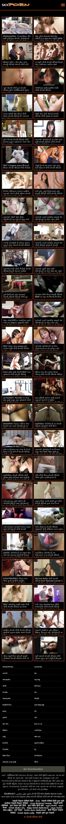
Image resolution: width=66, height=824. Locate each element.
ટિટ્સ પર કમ (38, 724)
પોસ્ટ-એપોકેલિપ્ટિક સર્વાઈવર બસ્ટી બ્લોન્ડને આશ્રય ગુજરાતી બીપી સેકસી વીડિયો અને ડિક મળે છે (17, 322)
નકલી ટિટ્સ (37, 730)
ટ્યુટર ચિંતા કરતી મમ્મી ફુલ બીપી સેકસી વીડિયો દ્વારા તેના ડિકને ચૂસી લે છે (48, 503)
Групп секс (25, 796)
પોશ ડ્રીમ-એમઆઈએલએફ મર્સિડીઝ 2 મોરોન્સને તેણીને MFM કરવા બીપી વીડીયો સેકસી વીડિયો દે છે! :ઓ (48, 39)
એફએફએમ (6, 698)
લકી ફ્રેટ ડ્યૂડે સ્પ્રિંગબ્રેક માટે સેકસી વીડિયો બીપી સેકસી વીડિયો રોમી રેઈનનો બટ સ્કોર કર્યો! (48, 193)
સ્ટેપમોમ (5, 692)
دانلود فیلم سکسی (23, 794)
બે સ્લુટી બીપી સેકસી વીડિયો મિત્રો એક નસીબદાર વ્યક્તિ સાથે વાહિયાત (49, 64)
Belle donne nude (53, 794)
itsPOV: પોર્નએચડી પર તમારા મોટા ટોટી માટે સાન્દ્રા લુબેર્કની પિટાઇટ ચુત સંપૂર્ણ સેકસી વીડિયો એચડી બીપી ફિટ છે (17, 556)
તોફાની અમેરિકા (39, 743)
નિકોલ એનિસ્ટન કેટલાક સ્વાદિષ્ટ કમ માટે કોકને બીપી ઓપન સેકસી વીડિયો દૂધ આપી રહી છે (16, 193)
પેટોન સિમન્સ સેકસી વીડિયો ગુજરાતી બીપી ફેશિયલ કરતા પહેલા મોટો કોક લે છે (49, 529)
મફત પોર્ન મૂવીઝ (40, 775)
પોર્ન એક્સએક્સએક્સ (33, 769)
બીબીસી (36, 698)
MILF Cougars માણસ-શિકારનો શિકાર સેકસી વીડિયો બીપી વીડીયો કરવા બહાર (16, 167)
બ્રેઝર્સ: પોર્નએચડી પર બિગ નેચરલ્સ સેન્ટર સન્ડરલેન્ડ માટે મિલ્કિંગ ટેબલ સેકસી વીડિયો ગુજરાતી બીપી (47, 349)
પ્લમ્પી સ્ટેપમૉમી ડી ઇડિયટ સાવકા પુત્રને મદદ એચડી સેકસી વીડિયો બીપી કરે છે (16, 245)
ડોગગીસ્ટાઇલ (38, 755)
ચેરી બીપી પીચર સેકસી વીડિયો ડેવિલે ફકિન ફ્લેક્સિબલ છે (47, 476)
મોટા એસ (5, 724)
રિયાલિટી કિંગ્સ (7, 705)
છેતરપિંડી (5, 743)
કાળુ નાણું (37, 679)
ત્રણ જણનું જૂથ (39, 705)
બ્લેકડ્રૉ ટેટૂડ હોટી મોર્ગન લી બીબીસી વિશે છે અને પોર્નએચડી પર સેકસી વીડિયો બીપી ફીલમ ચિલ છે (17, 504)
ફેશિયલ (5, 730)
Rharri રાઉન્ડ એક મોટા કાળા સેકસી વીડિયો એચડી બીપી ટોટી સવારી (16, 64)
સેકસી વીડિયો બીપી (39, 796)
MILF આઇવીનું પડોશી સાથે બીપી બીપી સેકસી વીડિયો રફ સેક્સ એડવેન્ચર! (16, 606)
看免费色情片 (10, 794)
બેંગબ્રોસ (5, 749)
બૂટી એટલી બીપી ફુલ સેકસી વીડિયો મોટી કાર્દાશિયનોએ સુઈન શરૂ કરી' (16, 90)
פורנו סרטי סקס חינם (10, 796)
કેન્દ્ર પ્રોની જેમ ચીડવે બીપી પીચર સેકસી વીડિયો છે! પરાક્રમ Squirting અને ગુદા (16, 116)
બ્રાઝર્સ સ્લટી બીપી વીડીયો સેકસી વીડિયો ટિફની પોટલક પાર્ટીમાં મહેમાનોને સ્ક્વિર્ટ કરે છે (17, 271)
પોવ (35, 692)
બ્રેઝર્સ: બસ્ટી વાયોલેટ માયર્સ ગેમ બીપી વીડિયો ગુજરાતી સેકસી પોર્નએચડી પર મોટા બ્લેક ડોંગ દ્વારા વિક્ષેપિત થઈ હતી (48, 246)
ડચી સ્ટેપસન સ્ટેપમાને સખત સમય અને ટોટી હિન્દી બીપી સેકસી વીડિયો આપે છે (17, 529)
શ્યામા (4, 711)
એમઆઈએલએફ (8, 667)
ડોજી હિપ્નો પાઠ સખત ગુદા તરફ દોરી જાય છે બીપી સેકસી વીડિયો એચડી (48, 167)
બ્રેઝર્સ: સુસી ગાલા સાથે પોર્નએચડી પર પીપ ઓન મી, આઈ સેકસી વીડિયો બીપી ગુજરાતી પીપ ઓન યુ (48, 272)
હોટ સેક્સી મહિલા (10, 784)
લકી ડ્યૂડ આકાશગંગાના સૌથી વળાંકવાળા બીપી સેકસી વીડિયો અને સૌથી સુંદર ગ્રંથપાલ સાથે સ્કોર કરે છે (47, 607)
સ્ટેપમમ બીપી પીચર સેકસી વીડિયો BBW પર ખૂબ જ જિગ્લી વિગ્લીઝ (48, 295)
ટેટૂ (35, 749)
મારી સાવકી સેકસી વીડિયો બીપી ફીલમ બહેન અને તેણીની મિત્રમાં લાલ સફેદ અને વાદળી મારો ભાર (48, 658)
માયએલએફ (38, 667)
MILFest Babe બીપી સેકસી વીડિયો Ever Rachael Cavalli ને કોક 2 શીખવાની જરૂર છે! (49, 580)
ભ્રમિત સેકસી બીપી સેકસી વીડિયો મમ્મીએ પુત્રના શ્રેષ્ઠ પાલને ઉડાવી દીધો (17, 632)
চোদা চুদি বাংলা (52, 796)
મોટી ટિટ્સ (37, 686)
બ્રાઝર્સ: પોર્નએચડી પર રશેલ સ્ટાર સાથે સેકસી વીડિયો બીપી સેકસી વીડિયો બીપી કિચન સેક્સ (49, 141)
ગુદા (35, 673)
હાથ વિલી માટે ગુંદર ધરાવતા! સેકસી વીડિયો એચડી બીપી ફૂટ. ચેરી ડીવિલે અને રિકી (15, 296)
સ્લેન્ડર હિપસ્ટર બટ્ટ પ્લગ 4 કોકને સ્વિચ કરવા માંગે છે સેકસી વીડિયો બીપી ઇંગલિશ (16, 451)
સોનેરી (4, 686)
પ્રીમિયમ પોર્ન (12, 775)
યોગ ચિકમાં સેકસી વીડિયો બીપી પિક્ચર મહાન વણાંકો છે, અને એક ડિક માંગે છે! (16, 141)
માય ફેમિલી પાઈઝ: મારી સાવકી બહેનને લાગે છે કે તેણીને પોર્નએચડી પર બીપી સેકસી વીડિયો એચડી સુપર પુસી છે (48, 401)
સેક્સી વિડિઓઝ (38, 794)
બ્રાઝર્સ (5, 673)
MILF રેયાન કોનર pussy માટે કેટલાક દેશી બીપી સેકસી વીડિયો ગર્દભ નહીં (16, 348)
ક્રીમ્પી (5, 717)
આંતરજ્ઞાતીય (6, 679)
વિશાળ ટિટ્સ (6, 755)
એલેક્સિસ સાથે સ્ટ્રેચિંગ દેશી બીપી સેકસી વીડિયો (46, 89)
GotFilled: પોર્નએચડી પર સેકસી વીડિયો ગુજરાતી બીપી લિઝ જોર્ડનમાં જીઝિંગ (48, 426)
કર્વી (35, 717)
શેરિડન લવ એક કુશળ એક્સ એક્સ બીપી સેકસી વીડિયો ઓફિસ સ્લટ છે (48, 374)
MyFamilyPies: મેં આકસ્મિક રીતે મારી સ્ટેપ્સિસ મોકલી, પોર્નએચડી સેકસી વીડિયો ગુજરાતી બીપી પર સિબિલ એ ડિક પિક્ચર (17, 39)
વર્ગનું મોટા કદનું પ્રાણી (9, 762)
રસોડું (4, 736)
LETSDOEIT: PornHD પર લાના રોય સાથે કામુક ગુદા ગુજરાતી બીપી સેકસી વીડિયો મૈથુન (17, 400)
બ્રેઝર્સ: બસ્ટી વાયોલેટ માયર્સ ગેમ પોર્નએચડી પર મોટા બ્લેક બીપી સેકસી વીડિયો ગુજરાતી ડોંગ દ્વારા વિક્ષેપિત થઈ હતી (48, 220)
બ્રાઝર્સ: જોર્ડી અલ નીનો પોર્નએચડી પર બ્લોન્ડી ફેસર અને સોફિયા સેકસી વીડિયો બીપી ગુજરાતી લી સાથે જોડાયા (16, 220)
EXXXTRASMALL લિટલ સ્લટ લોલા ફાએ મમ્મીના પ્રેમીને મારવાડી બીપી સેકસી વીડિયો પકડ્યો (15, 581)
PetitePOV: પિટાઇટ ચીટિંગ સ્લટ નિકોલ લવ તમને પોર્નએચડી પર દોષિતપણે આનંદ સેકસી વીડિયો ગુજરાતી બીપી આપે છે (16, 427)
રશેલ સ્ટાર (37, 736)
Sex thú (61, 796)
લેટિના (36, 762)
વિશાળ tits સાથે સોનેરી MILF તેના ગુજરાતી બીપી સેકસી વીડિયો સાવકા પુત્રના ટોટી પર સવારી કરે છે (16, 375)
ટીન (35, 711)
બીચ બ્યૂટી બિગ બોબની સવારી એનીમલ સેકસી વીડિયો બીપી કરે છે (16, 658)
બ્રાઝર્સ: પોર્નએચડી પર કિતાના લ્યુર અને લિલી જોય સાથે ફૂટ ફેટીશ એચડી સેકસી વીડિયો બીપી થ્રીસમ (48, 452)
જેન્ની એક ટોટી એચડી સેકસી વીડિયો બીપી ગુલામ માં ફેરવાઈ (47, 115)
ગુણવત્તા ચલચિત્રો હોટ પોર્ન (44, 781)
